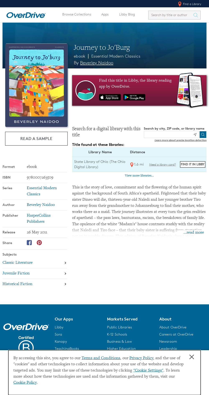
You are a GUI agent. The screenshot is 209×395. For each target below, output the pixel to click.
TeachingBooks (67, 348)
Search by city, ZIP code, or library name (174, 128)
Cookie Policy (25, 383)
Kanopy (61, 341)
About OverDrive (172, 327)
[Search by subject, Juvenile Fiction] (35, 273)
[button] (78, 319)
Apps (105, 14)
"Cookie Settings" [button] (148, 371)
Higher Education (121, 348)
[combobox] (171, 15)
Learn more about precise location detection (180, 140)
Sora (58, 334)
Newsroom (168, 341)
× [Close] (191, 357)
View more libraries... (139, 175)
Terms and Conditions (101, 358)
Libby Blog (127, 14)
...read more (194, 233)
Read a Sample (36, 138)
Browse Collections (76, 14)
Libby (59, 327)
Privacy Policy (141, 358)
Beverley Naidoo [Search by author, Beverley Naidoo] (96, 62)
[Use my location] (195, 134)
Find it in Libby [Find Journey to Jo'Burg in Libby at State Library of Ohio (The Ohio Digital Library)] (192, 164)
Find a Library (189, 3)
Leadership (168, 348)
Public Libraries (119, 327)
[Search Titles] (196, 15)
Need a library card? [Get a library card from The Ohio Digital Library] (162, 164)
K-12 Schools (117, 334)
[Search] (203, 134)
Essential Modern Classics (115, 56)
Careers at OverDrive (176, 334)
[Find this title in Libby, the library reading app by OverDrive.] (139, 90)
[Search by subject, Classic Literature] (35, 263)
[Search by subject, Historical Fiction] (35, 284)
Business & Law (119, 341)
